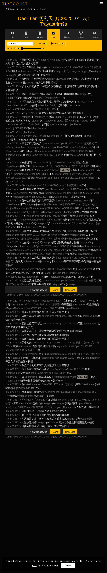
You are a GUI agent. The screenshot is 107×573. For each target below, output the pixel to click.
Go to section (13, 48)
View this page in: (39, 290)
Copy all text (57, 43)
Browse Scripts (27, 9)
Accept (68, 565)
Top (42, 43)
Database (10, 9)
